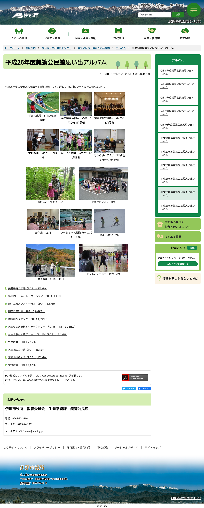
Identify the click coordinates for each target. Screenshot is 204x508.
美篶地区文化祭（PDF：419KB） (26, 349)
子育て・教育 (52, 38)
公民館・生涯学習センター (56, 48)
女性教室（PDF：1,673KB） (24, 365)
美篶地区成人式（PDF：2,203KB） (27, 357)
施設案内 (31, 48)
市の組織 (102, 447)
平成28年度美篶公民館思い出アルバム (177, 166)
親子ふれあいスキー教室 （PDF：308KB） (32, 303)
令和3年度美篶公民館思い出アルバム (177, 99)
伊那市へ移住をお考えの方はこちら (177, 224)
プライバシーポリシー (47, 447)
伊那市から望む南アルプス (186, 498)
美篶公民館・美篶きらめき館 (94, 48)
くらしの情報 (19, 38)
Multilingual (177, 4)
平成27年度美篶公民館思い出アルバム (177, 180)
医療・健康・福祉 (85, 38)
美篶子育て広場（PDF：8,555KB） (27, 288)
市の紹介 (185, 38)
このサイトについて (15, 447)
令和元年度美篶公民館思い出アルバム (177, 126)
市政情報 (118, 38)
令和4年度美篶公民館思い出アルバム (177, 85)
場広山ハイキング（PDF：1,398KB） (29, 319)
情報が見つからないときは (180, 278)
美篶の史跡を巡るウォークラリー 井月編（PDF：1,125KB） (42, 326)
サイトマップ (153, 447)
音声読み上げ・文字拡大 (150, 6)
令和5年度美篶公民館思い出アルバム (177, 72)
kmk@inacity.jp (34, 431)
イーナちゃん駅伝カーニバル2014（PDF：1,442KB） (37, 334)
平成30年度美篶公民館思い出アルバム (177, 139)
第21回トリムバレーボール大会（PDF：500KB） (35, 296)
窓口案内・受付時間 (78, 447)
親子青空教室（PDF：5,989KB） (26, 311)
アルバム (121, 48)
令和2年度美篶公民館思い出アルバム (177, 112)
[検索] (154, 14)
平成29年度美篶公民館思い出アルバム (177, 153)
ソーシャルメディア (126, 447)
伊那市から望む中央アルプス (185, 21)
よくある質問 (173, 237)
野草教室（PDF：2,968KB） (24, 342)
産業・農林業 (152, 38)
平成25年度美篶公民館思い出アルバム (177, 207)
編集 (192, 248)
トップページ (12, 48)
